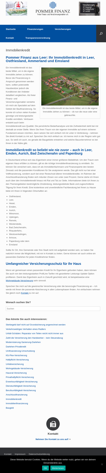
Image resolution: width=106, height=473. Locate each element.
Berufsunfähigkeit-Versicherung (21, 390)
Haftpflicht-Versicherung (17, 359)
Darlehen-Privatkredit (16, 346)
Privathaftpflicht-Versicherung (20, 377)
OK (45, 468)
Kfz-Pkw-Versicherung (16, 355)
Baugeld (10, 408)
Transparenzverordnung (37, 38)
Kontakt (10, 38)
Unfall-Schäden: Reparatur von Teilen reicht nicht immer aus (34, 333)
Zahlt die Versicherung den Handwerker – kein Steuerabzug (34, 338)
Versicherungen (63, 29)
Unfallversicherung (15, 364)
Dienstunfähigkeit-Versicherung (21, 386)
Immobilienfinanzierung (17, 403)
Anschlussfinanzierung (16, 394)
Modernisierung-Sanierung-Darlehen (23, 342)
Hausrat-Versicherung (16, 373)
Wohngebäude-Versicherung (19, 280)
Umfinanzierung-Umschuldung (20, 351)
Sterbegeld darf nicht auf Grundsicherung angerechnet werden (36, 324)
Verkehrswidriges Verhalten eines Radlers (26, 329)
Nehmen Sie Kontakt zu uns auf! (52, 439)
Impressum (20, 454)
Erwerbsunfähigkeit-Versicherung (21, 381)
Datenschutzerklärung (39, 454)
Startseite (11, 29)
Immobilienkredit (14, 399)
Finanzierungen (35, 29)
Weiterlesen (58, 468)
